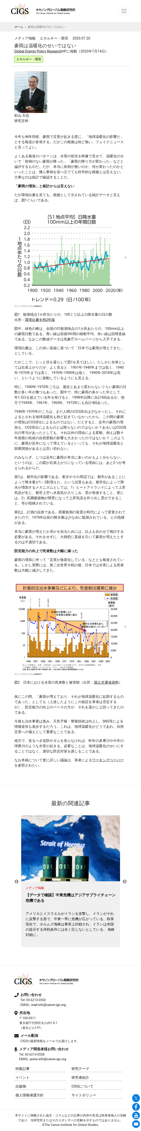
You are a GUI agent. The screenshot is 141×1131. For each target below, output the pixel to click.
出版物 (20, 1086)
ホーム (19, 26)
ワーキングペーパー (108, 760)
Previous (16, 882)
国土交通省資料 (106, 682)
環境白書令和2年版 (40, 320)
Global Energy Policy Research (38, 51)
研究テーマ (80, 1069)
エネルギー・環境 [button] (28, 59)
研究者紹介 (80, 1077)
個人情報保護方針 (29, 1095)
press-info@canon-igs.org (48, 1059)
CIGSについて (82, 1086)
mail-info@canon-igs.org (48, 1005)
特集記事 (22, 1069)
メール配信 (29, 1035)
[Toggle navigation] (124, 11)
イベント (22, 1077)
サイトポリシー (83, 1095)
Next (124, 882)
